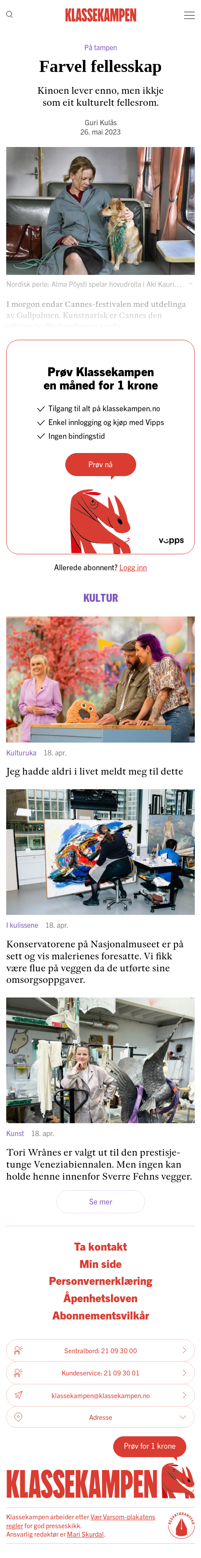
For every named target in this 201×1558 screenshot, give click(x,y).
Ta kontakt (100, 1246)
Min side (100, 1263)
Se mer (100, 1201)
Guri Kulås (101, 122)
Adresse (100, 1417)
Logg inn (133, 567)
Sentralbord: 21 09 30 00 (100, 1350)
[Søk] (9, 15)
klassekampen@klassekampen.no (100, 1395)
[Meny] (189, 15)
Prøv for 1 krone (150, 1445)
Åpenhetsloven (100, 1297)
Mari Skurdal (85, 1534)
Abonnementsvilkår (100, 1315)
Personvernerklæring (100, 1280)
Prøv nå (100, 464)
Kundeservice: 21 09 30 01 (100, 1373)
